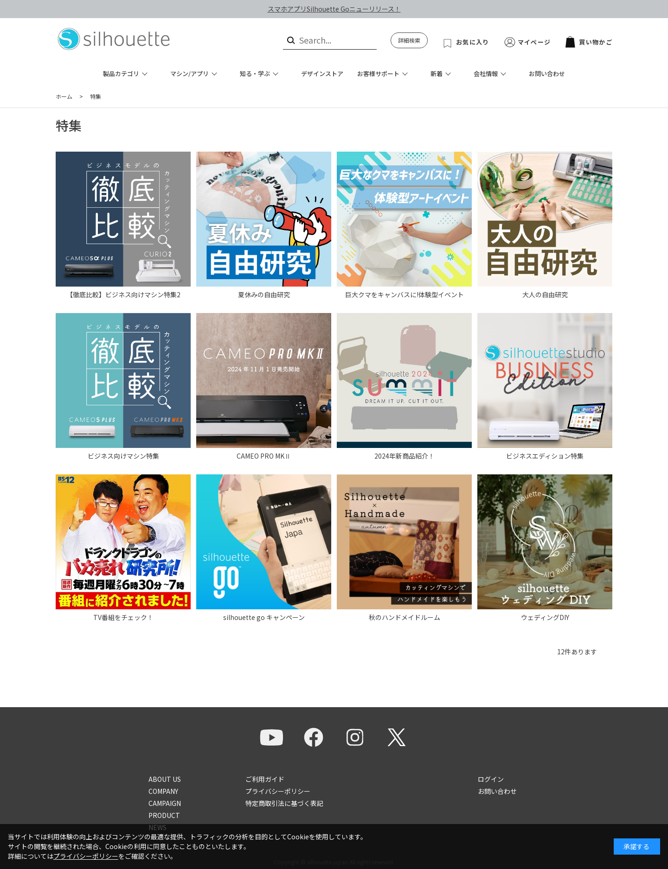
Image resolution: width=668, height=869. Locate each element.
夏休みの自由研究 (264, 294)
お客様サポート (378, 73)
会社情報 (486, 73)
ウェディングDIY (545, 617)
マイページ (534, 42)
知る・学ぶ (255, 73)
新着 (436, 73)
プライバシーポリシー (277, 791)
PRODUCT (164, 815)
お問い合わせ (547, 73)
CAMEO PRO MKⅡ (264, 455)
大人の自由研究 (545, 294)
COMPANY (163, 791)
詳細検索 (409, 40)
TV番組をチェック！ (123, 617)
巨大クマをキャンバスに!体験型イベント (404, 294)
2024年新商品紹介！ (404, 455)
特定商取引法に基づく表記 (284, 803)
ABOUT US (164, 779)
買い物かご (588, 42)
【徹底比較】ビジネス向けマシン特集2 (123, 294)
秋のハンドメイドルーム (404, 617)
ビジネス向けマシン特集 (123, 455)
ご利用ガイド (264, 779)
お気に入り (472, 42)
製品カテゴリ (121, 73)
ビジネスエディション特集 (545, 455)
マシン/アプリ (189, 73)
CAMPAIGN (164, 803)
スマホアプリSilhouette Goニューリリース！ (334, 8)
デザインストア (322, 73)
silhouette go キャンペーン (264, 617)
